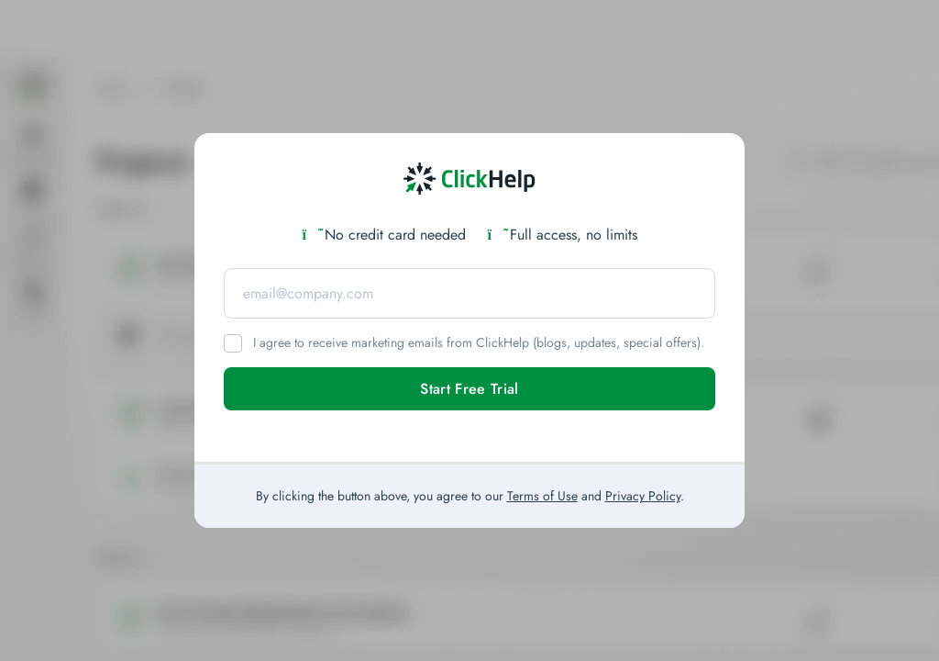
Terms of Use (542, 496)
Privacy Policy (642, 496)
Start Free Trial (469, 388)
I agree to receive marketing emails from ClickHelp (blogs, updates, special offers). (478, 342)
